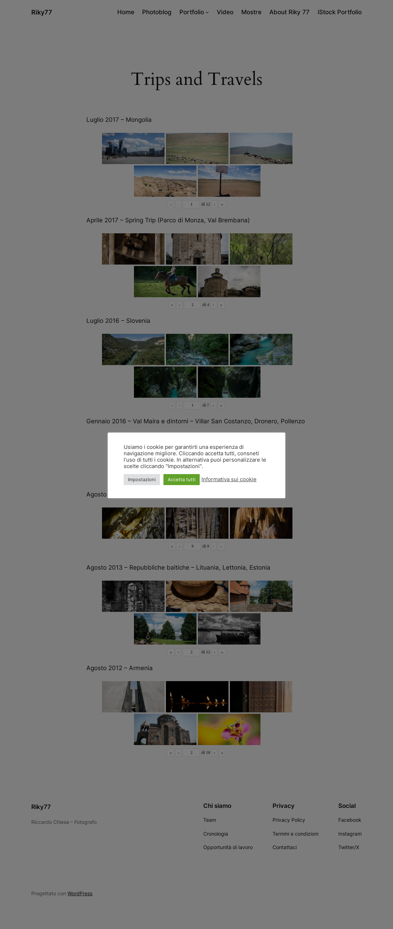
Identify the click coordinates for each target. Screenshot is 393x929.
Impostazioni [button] (142, 479)
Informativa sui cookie (229, 479)
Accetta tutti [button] (181, 479)
